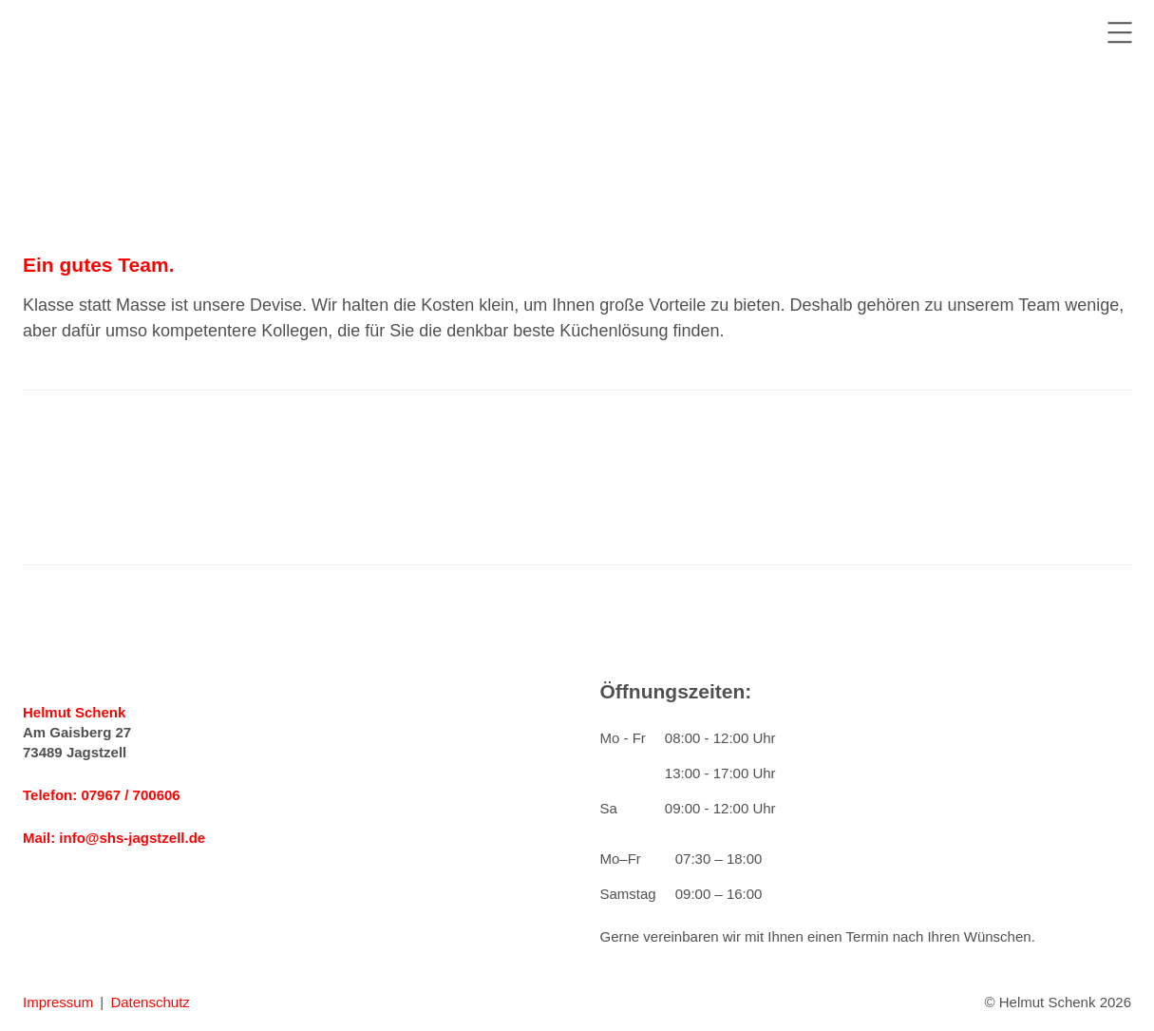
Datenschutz (149, 1002)
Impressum (58, 1002)
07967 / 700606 (130, 795)
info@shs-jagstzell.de (132, 838)
